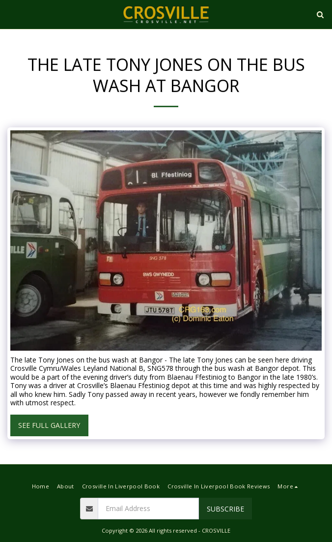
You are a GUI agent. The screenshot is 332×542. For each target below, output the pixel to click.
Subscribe (225, 508)
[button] (10, 14)
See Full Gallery (49, 425)
